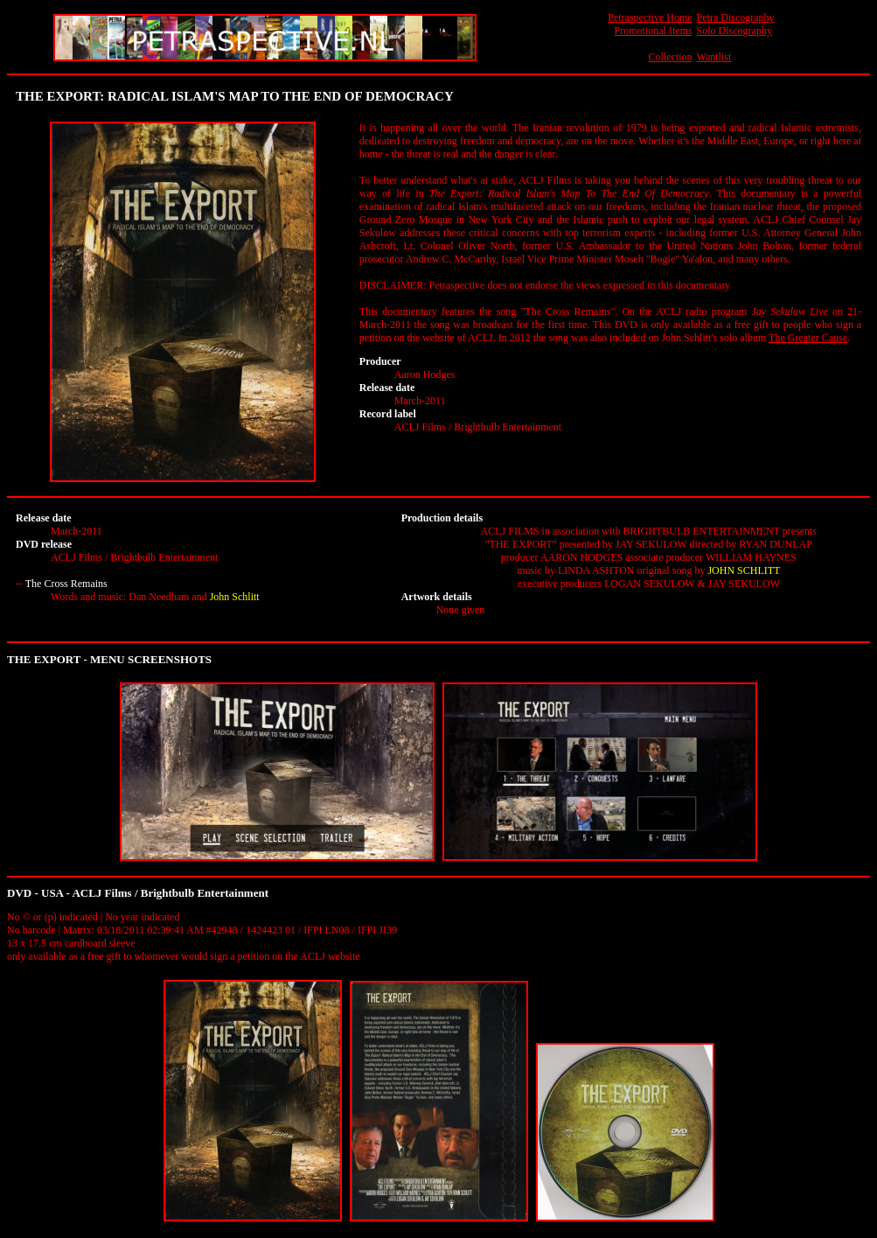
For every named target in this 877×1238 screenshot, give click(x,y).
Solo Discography (734, 30)
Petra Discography (736, 17)
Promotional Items (654, 30)
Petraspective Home (650, 17)
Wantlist (714, 57)
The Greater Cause (808, 338)
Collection (671, 57)
